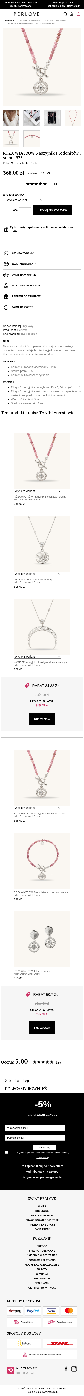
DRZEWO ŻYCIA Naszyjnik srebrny (33, 579)
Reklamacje (42, 1278)
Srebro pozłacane (42, 1250)
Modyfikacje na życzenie (42, 1264)
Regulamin (42, 1283)
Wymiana (42, 1274)
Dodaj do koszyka (52, 210)
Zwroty (42, 1269)
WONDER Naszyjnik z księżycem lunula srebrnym (41, 662)
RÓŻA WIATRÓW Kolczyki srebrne (32, 971)
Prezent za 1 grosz (42, 1224)
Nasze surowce (42, 1215)
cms (38, 1392)
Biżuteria (23, 20)
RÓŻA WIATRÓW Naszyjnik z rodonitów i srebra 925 (31, 23)
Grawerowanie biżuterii (42, 1220)
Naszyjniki (35, 20)
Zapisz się (44, 1147)
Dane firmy (42, 1229)
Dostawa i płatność (41, 1260)
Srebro (42, 1246)
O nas (42, 1206)
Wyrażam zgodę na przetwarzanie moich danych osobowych (44, 1153)
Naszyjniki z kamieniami (55, 20)
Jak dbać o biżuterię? (42, 1255)
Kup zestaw (42, 719)
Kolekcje (42, 1211)
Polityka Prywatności (42, 1287)
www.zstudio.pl (50, 1392)
